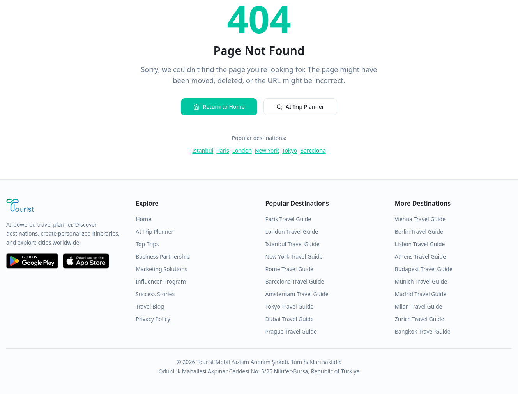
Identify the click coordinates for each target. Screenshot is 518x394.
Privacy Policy (153, 319)
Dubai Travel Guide (289, 319)
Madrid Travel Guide (420, 294)
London (242, 150)
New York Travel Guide (294, 256)
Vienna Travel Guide (420, 219)
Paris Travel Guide (288, 219)
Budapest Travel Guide (424, 269)
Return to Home (218, 106)
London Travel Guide (291, 231)
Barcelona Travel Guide (294, 281)
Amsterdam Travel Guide (297, 294)
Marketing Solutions (161, 269)
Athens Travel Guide (420, 256)
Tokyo (289, 150)
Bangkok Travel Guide (423, 331)
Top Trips (147, 244)
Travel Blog (150, 306)
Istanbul (202, 150)
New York (267, 150)
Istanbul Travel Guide (292, 244)
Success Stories (155, 294)
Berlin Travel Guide (419, 231)
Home (143, 219)
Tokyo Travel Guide (289, 306)
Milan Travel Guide (418, 306)
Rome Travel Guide (289, 269)
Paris (222, 150)
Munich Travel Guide (421, 281)
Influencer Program (161, 281)
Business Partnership (163, 256)
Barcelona (313, 150)
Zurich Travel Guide (419, 319)
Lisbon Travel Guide (420, 244)
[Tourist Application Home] (64, 206)
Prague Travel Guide (291, 331)
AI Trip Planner (300, 106)
